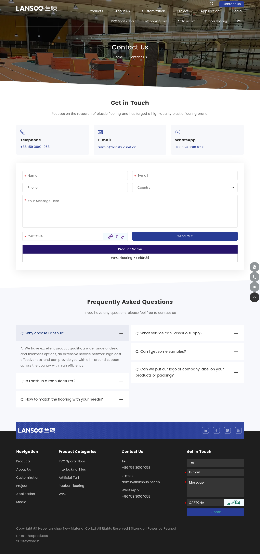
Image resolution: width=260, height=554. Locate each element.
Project (182, 11)
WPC (240, 21)
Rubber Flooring (216, 21)
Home (118, 57)
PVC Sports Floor (122, 21)
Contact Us (232, 4)
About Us (122, 11)
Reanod (170, 528)
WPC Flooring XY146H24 (130, 258)
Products (96, 11)
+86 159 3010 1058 (189, 147)
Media (237, 11)
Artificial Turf (186, 21)
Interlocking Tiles (155, 21)
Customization (153, 11)
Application (210, 11)
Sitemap (138, 528)
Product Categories (77, 452)
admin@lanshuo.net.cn (117, 147)
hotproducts (38, 536)
